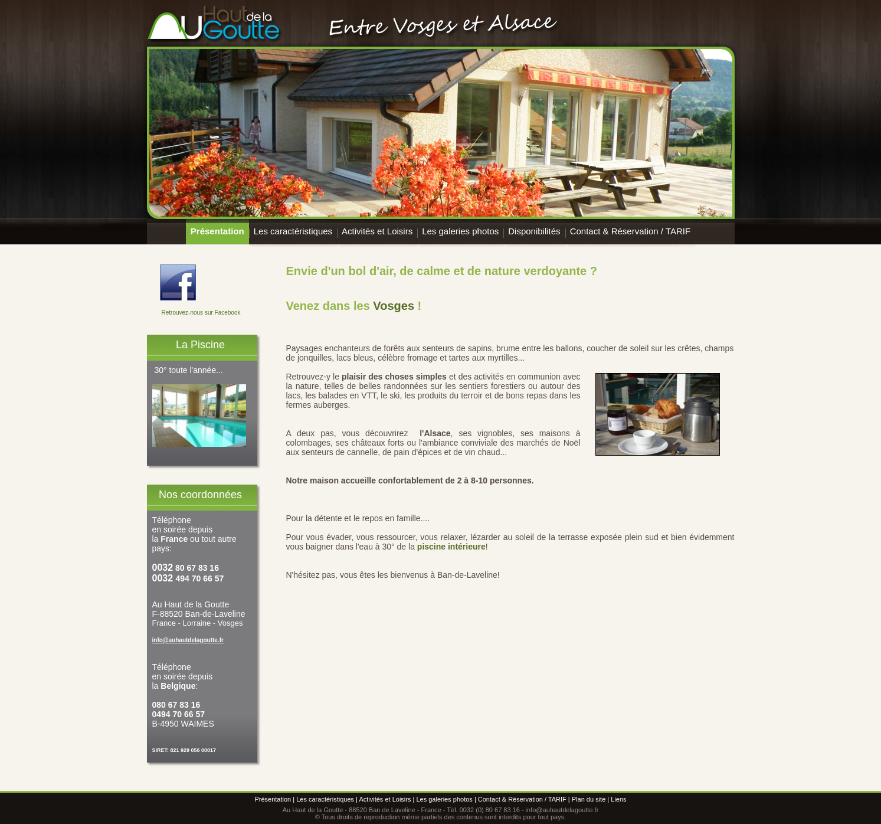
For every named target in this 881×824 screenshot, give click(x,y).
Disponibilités (534, 231)
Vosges (394, 305)
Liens (618, 799)
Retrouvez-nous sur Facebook (201, 312)
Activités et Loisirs (377, 231)
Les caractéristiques (293, 231)
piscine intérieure (451, 546)
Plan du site (588, 799)
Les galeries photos (460, 231)
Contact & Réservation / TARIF (630, 231)
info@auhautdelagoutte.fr (188, 640)
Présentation (217, 231)
